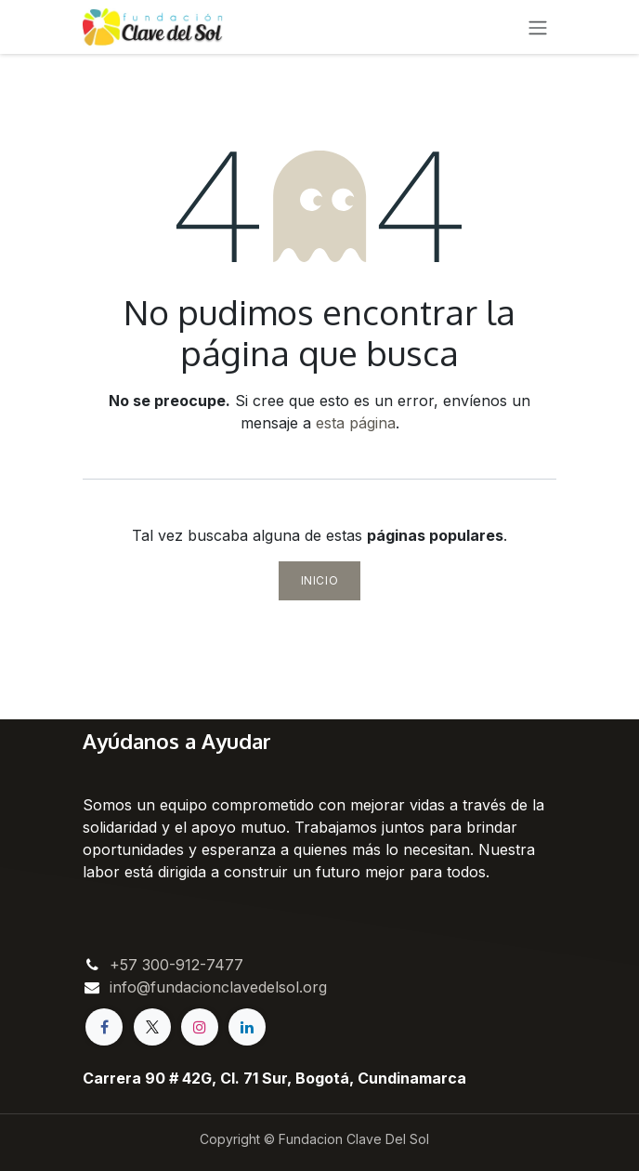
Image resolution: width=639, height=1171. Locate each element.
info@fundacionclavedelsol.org (218, 987)
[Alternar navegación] (537, 26)
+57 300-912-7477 (176, 964)
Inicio (320, 580)
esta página (356, 423)
